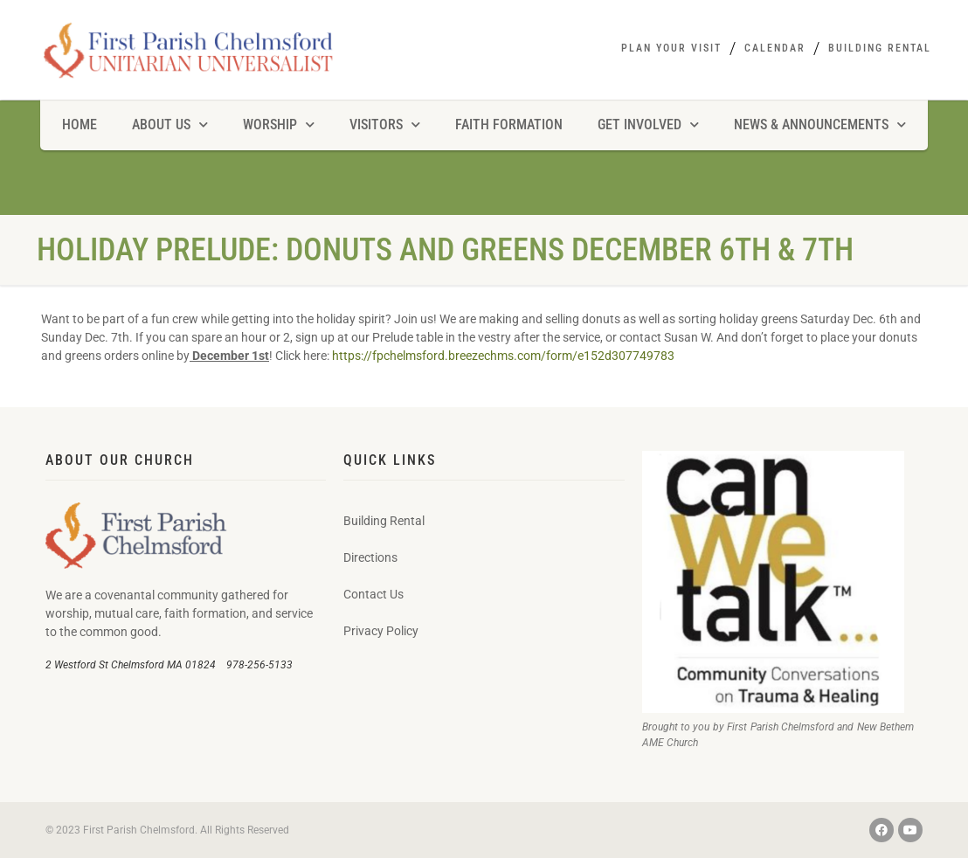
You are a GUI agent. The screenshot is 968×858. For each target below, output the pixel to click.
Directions (370, 557)
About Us (170, 124)
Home (79, 124)
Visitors (384, 124)
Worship (279, 124)
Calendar (775, 48)
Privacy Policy (380, 631)
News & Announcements (820, 124)
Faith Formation (509, 124)
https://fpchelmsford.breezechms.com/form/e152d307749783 (503, 356)
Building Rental (879, 48)
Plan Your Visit (671, 48)
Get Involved (648, 124)
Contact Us (373, 594)
